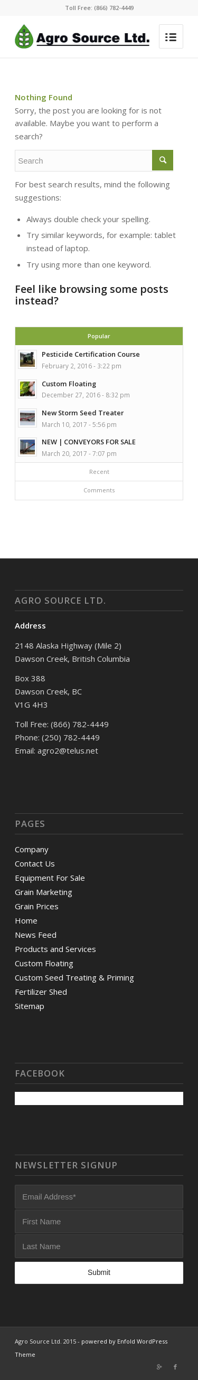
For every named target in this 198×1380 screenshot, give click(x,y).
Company (32, 849)
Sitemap (29, 1006)
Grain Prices (37, 906)
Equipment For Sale (50, 877)
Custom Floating (44, 963)
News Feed (35, 934)
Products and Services (55, 949)
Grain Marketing (43, 892)
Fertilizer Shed (41, 991)
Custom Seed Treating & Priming (74, 977)
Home (26, 920)
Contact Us (35, 863)
